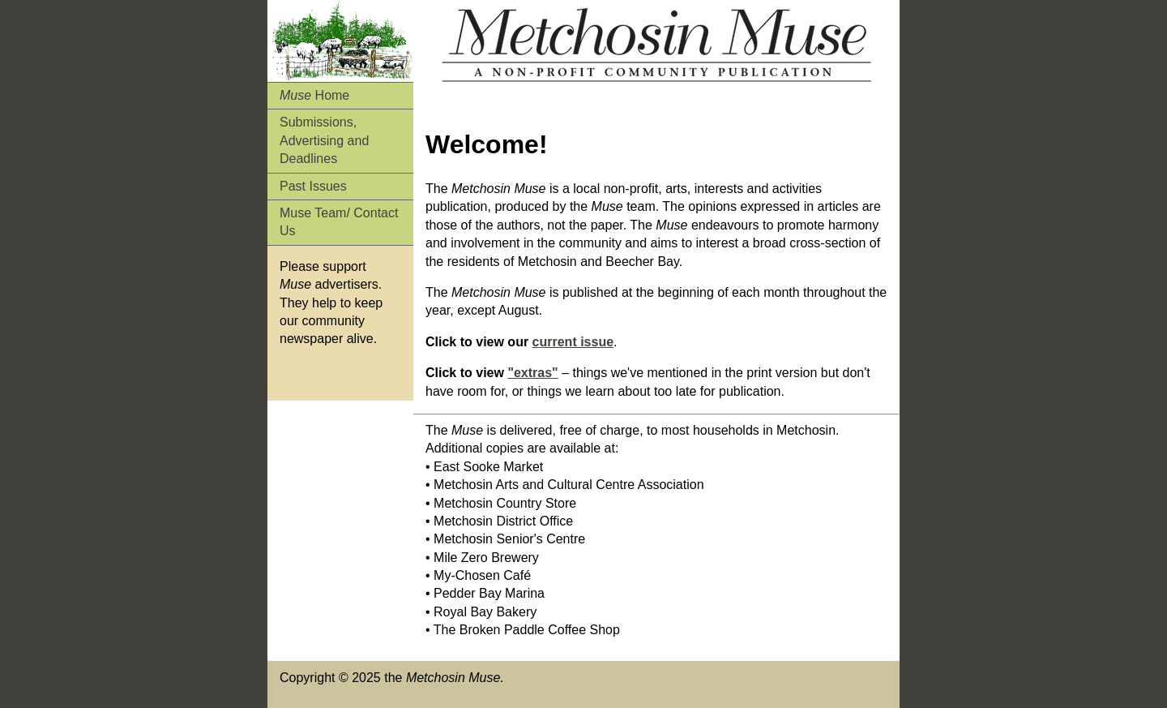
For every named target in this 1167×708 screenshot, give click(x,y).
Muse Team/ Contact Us (339, 222)
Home (314, 95)
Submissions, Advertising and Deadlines (324, 140)
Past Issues (313, 186)
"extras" (532, 373)
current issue (572, 342)
